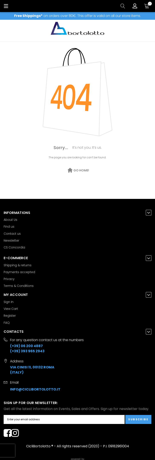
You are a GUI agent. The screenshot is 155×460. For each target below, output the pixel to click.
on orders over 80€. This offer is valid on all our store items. (77, 15)
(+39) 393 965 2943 (27, 351)
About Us (10, 220)
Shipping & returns (17, 265)
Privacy (9, 279)
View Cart (11, 309)
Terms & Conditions (19, 286)
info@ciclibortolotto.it (35, 389)
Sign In (8, 302)
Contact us (12, 234)
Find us (9, 226)
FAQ (7, 323)
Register (10, 315)
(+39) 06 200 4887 (26, 345)
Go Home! (81, 170)
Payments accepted (19, 272)
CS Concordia (14, 247)
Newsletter (11, 240)
